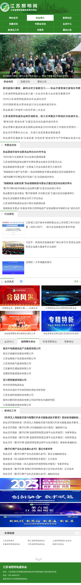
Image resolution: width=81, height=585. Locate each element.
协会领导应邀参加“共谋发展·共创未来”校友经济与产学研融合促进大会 (42, 138)
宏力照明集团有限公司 (15, 380)
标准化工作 (17, 30)
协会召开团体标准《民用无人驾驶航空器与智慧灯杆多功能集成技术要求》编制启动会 (42, 422)
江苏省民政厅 (8, 541)
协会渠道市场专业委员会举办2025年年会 (24, 152)
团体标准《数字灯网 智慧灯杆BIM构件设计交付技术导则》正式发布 (38, 469)
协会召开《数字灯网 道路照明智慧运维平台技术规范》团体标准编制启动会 (42, 442)
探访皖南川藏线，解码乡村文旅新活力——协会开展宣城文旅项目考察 (42, 88)
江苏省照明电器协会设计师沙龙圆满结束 (24, 203)
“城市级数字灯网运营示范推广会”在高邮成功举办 (28, 177)
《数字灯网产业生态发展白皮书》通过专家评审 (27, 449)
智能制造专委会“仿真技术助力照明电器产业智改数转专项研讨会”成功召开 (41, 208)
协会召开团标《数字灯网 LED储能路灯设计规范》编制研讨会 (35, 427)
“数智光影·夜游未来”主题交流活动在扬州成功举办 (30, 121)
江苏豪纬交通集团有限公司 (17, 368)
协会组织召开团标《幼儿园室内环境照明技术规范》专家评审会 (36, 464)
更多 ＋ (77, 281)
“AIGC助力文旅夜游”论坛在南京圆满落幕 (24, 157)
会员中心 (71, 24)
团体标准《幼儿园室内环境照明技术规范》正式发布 (30, 459)
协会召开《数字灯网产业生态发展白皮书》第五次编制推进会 (35, 454)
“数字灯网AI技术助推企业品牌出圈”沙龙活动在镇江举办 (32, 188)
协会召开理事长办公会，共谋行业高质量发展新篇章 (32, 132)
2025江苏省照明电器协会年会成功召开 (24, 99)
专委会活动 (44, 24)
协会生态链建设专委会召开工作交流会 (23, 198)
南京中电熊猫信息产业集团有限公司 (22, 348)
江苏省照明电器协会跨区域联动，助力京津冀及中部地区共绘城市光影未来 (42, 116)
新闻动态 (71, 18)
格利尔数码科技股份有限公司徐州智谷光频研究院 (29, 400)
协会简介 (44, 18)
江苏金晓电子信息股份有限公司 (19, 358)
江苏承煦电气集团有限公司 (17, 363)
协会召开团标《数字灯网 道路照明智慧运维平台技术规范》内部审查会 (40, 437)
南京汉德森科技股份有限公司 (18, 353)
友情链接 (9, 533)
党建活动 (17, 24)
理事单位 (69, 341)
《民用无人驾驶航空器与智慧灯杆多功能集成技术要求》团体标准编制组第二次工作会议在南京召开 (42, 417)
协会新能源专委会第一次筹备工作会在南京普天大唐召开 (32, 167)
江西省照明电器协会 (36, 544)
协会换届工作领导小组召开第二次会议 (24, 110)
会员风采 (9, 281)
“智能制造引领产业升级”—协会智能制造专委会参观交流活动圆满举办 (39, 172)
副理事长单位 (28, 341)
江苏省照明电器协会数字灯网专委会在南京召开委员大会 (32, 162)
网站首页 (13, 18)
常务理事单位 (50, 341)
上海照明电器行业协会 (62, 541)
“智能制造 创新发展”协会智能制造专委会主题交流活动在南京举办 (37, 183)
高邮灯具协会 (58, 544)
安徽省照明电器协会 (11, 544)
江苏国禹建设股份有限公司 (17, 405)
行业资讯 (9, 214)
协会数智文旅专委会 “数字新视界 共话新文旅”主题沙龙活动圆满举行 (38, 193)
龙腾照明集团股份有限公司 (17, 373)
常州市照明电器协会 (13, 385)
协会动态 (8, 81)
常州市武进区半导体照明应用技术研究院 (24, 390)
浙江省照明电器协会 (36, 541)
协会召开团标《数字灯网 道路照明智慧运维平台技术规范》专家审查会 (40, 432)
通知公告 (71, 30)
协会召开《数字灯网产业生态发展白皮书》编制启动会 (31, 474)
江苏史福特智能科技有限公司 (18, 395)
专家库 (45, 30)
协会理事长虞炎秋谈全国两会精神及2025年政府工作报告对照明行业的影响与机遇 (42, 127)
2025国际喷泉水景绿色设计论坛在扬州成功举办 (29, 104)
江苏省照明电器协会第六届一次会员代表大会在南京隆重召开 (37, 93)
